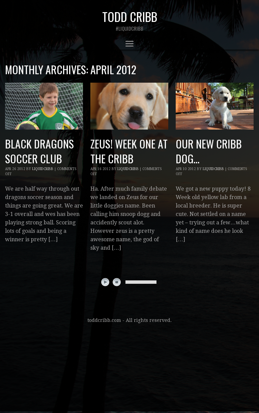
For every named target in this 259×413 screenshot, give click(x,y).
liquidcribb (42, 169)
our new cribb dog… (209, 151)
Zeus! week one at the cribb (129, 151)
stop (116, 282)
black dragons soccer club (39, 151)
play (105, 282)
